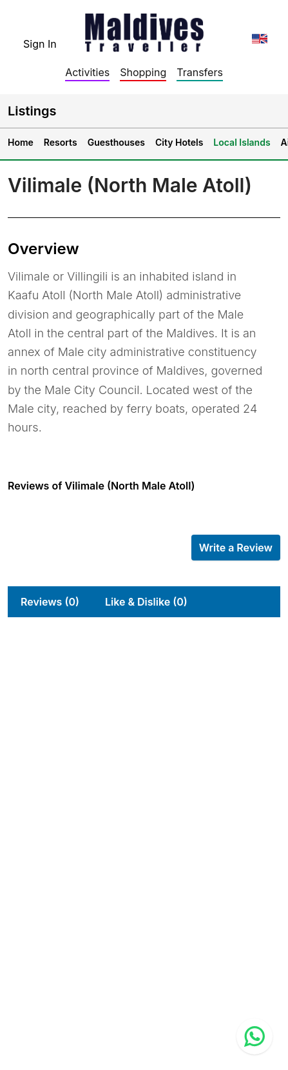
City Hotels (179, 142)
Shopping (143, 72)
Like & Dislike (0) (146, 601)
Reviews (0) (50, 601)
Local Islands (241, 142)
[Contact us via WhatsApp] (254, 1036)
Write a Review (236, 547)
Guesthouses (116, 142)
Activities (87, 72)
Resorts (60, 142)
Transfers (200, 72)
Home (21, 142)
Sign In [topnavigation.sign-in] (40, 43)
